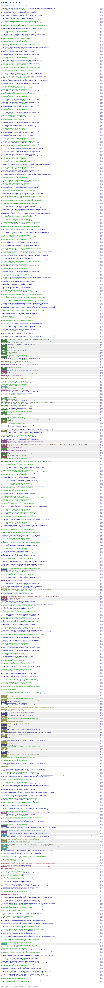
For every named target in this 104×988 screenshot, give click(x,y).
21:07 (102, 856)
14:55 (102, 541)
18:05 (102, 664)
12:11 (101, 367)
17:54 (102, 656)
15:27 (102, 571)
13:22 (102, 493)
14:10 (102, 522)
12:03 (101, 341)
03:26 (102, 92)
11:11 (102, 301)
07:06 (102, 171)
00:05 (102, 11)
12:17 (101, 397)
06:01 (102, 155)
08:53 (102, 219)
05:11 (102, 129)
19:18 (102, 780)
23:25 (102, 965)
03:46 (102, 95)
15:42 (102, 583)
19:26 (102, 782)
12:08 (101, 356)
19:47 (102, 796)
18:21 (102, 680)
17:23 (102, 646)
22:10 (102, 913)
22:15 (102, 919)
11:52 (102, 332)
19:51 (102, 799)
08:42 (102, 213)
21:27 (102, 884)
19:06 (102, 770)
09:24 (102, 232)
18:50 (102, 759)
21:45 (102, 892)
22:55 (102, 949)
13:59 (102, 510)
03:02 (102, 80)
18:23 (102, 682)
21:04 (102, 852)
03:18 (102, 87)
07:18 (102, 180)
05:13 (102, 131)
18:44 (102, 757)
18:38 (101, 749)
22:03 (102, 903)
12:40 (101, 457)
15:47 (102, 587)
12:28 (102, 429)
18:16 (102, 676)
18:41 (101, 754)
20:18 (102, 811)
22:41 (102, 939)
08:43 (102, 215)
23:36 (102, 971)
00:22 (102, 27)
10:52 (102, 290)
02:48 (102, 68)
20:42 (102, 827)
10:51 (102, 287)
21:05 (102, 853)
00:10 (102, 12)
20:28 (102, 817)
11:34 (102, 310)
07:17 (102, 178)
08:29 (102, 206)
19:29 (102, 785)
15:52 (102, 593)
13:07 (102, 484)
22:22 (102, 924)
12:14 (102, 384)
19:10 (102, 773)
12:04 (101, 344)
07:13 (102, 176)
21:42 (102, 890)
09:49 (102, 242)
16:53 (102, 631)
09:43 (102, 239)
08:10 (102, 191)
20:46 (101, 830)
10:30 (102, 280)
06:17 (102, 157)
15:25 (102, 568)
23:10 (102, 961)
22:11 (102, 916)
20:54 (101, 844)
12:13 (101, 378)
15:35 (102, 578)
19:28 (102, 783)
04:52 (102, 121)
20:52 (101, 842)
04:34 (102, 112)
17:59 (102, 662)
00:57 (102, 31)
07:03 (102, 168)
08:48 (102, 216)
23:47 (102, 980)
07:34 (102, 183)
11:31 (102, 307)
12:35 (101, 441)
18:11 (102, 672)
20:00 (102, 805)
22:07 (102, 906)
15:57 (101, 596)
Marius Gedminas (18, 986)
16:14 (102, 614)
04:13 (102, 102)
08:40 (102, 210)
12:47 (102, 465)
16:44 (102, 625)
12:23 (101, 412)
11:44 (102, 322)
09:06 (102, 223)
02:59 (102, 77)
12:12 (101, 375)
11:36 (102, 313)
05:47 (102, 147)
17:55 (102, 657)
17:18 (102, 643)
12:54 (102, 468)
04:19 (102, 105)
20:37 (101, 826)
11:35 (102, 311)
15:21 (102, 562)
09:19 (102, 229)
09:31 (102, 236)
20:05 (102, 809)
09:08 (102, 225)
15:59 (101, 599)
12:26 (101, 422)
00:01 (102, 9)
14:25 (102, 529)
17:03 (102, 637)
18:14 (102, 675)
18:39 (101, 753)
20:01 (102, 806)
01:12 (102, 42)
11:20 (102, 304)
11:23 (102, 306)
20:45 (102, 828)
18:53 (102, 763)
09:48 (102, 241)
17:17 (102, 640)
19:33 (102, 792)
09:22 (102, 230)
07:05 (102, 170)
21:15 (102, 871)
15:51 (102, 592)
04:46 (102, 119)
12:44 (102, 460)
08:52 (102, 217)
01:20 (102, 44)
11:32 (102, 309)
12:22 (102, 408)
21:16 (102, 872)
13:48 (102, 504)
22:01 (102, 901)
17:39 (102, 650)
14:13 (102, 523)
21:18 (102, 874)
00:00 (102, 8)
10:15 (102, 271)
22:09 (102, 911)
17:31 (102, 647)
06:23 (102, 160)
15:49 (101, 589)
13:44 (102, 502)
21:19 (102, 875)
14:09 (102, 520)
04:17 (102, 103)
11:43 (102, 319)
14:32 (102, 532)
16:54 (102, 633)
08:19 (102, 197)
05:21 (102, 134)
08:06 (102, 189)
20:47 (102, 833)
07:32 (102, 181)
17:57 (102, 659)
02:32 (102, 58)
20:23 (102, 815)
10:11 (102, 267)
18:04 (102, 663)
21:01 (102, 850)
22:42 (102, 940)
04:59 (102, 123)
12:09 (102, 359)
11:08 (102, 296)
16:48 (102, 627)
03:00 (102, 79)
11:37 (102, 314)
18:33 (101, 728)
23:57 (102, 981)
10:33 (102, 281)
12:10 (102, 362)
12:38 (101, 455)
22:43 (102, 942)
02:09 (102, 51)
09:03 (102, 220)
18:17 (102, 677)
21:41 (102, 888)
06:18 (102, 158)
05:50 (102, 149)
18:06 (102, 669)
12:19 (101, 402)
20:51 (102, 838)
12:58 (102, 473)
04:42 (102, 113)
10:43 (102, 285)
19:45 (102, 795)
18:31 (101, 721)
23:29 (102, 967)
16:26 (102, 621)
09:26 (102, 233)
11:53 (102, 333)
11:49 (102, 327)
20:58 (101, 845)
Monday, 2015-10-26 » (22, 5)
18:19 (102, 679)
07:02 (102, 167)
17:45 (102, 653)
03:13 (102, 84)
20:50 (102, 836)
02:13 (102, 53)
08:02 (102, 187)
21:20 (102, 877)
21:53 (102, 898)
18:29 (101, 712)
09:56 (102, 254)
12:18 (102, 400)
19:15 (102, 779)
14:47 (102, 536)
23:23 (102, 964)
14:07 (102, 519)
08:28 (102, 204)
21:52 (102, 897)
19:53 (102, 802)
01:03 (102, 35)
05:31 (102, 136)
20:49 (101, 835)
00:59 (102, 32)
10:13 (102, 268)
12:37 (101, 445)
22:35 (102, 932)
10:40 (102, 283)
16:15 (102, 615)
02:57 (102, 76)
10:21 (102, 274)
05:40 (102, 142)
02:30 (102, 57)
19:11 (102, 775)
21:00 (101, 849)
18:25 (102, 686)
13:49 (102, 506)
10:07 (102, 264)
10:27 (102, 277)
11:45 (102, 323)
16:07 (102, 607)
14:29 (102, 531)
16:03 (102, 602)
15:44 (102, 584)
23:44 (102, 977)
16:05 (102, 604)
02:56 (102, 74)
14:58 (102, 549)
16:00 (102, 601)
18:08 (102, 670)
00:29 (102, 29)
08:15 (102, 196)
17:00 (102, 636)
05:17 (102, 132)
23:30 (102, 968)
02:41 (102, 64)
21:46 (102, 896)
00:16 (102, 14)
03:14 (102, 86)
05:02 (102, 126)
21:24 (102, 881)
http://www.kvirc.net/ (48, 429)
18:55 (102, 764)
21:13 (102, 865)
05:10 (102, 128)
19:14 (102, 778)
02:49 (102, 70)
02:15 (102, 54)
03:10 (102, 83)
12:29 (101, 430)
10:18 (102, 272)
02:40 (102, 63)
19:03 (102, 769)
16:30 (102, 623)
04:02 (102, 97)
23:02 (102, 959)
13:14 (102, 486)
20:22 (101, 812)
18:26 (102, 693)
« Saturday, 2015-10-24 (6, 5)
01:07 (102, 40)
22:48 (102, 945)
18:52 (102, 761)
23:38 (102, 972)
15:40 (102, 581)
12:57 (102, 471)
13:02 (102, 476)
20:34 (102, 824)
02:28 (102, 55)
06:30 (102, 161)
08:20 (102, 199)
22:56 (102, 958)
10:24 (102, 275)
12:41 (102, 458)
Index (14, 5)
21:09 (102, 862)
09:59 (102, 256)
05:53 (102, 152)
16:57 (102, 634)
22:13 (102, 917)
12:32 (102, 438)
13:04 (102, 480)
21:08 (102, 857)
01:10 (102, 41)
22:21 (102, 923)
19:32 (102, 791)
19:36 (102, 793)
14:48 (102, 538)
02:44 (102, 66)
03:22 (102, 90)
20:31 (102, 821)
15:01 (102, 551)
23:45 (102, 978)
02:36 (102, 61)
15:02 (102, 552)
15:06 (102, 559)
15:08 (102, 561)
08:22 (102, 200)
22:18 (102, 922)
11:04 (102, 294)
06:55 (102, 164)
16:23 (102, 620)
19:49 (102, 798)
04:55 (102, 122)
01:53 (102, 50)
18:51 (102, 760)
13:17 (102, 490)
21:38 (102, 887)
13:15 (102, 489)
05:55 (102, 154)
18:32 (101, 723)
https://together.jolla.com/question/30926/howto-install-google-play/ (45, 845)
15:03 (102, 557)
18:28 (102, 706)
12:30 (102, 435)
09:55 (102, 251)
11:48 (102, 326)
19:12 (102, 776)
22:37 (102, 936)
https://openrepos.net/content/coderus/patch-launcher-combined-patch (23, 370)
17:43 (102, 651)
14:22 (102, 528)
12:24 (102, 415)
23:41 (102, 974)
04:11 (102, 100)
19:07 (102, 772)
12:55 (102, 470)
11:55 (102, 335)
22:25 (102, 927)
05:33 (102, 138)
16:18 (102, 617)
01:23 (102, 47)
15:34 (102, 576)
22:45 (101, 943)
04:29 (102, 109)
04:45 (102, 115)
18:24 (102, 685)
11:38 (102, 316)
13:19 (102, 491)
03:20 (102, 89)
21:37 (102, 885)
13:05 (102, 483)
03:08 (102, 82)
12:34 (102, 439)
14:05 (102, 515)
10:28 (102, 278)
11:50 (102, 330)
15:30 (102, 574)
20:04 (102, 808)
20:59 (101, 847)
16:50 (102, 628)
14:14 (102, 525)
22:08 (102, 909)
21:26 (102, 882)
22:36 (102, 933)
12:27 (102, 425)
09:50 (102, 243)
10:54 (102, 291)
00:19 (102, 21)
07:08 (102, 173)
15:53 (102, 595)
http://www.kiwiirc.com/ (48, 775)
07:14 (102, 177)
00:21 (102, 25)
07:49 (102, 184)
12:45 (102, 464)
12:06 (101, 353)
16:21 (102, 618)
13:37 (102, 499)
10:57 (102, 293)
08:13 (102, 193)
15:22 (102, 565)
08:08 (102, 190)
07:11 (102, 174)
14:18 (102, 526)
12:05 (101, 347)
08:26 (102, 203)
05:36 (102, 139)
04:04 (102, 99)
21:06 (102, 854)
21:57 (102, 900)
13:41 (102, 500)
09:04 (102, 222)
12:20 (101, 405)
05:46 (102, 145)
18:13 (102, 673)
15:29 (102, 573)
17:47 (102, 654)
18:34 (102, 738)
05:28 (102, 135)
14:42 (102, 533)
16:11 (102, 611)
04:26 (102, 106)
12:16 (102, 394)
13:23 (102, 496)
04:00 (102, 96)
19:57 (102, 804)
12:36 (101, 444)
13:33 (102, 497)
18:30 (101, 717)
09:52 (102, 249)
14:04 (102, 512)
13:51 (102, 507)
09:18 (102, 226)
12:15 (102, 393)
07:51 (102, 186)
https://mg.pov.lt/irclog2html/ (31, 986)
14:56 (102, 544)
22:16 (102, 920)
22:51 (102, 948)
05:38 (102, 141)
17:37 (102, 649)
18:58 (101, 766)
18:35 (102, 740)
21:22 (102, 878)
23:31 (102, 969)
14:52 (102, 539)
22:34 (102, 929)
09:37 (102, 238)
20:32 (102, 823)
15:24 (102, 567)
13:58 (102, 509)
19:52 (102, 801)
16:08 (102, 608)
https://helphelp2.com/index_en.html (19, 943)
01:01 (102, 34)
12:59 (102, 474)
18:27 (101, 703)
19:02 (102, 767)
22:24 (102, 926)
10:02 (102, 258)
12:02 (102, 337)
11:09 (102, 297)
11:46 (102, 324)
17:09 (102, 638)
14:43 (102, 535)
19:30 (102, 788)
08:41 (102, 212)
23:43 (102, 975)
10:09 (102, 265)
